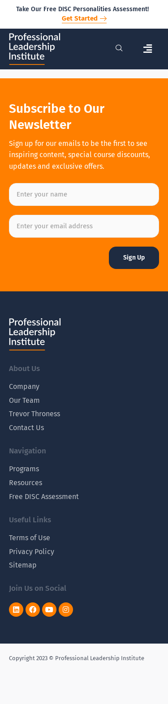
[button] (148, 49)
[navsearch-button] (119, 49)
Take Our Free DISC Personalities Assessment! (82, 9)
